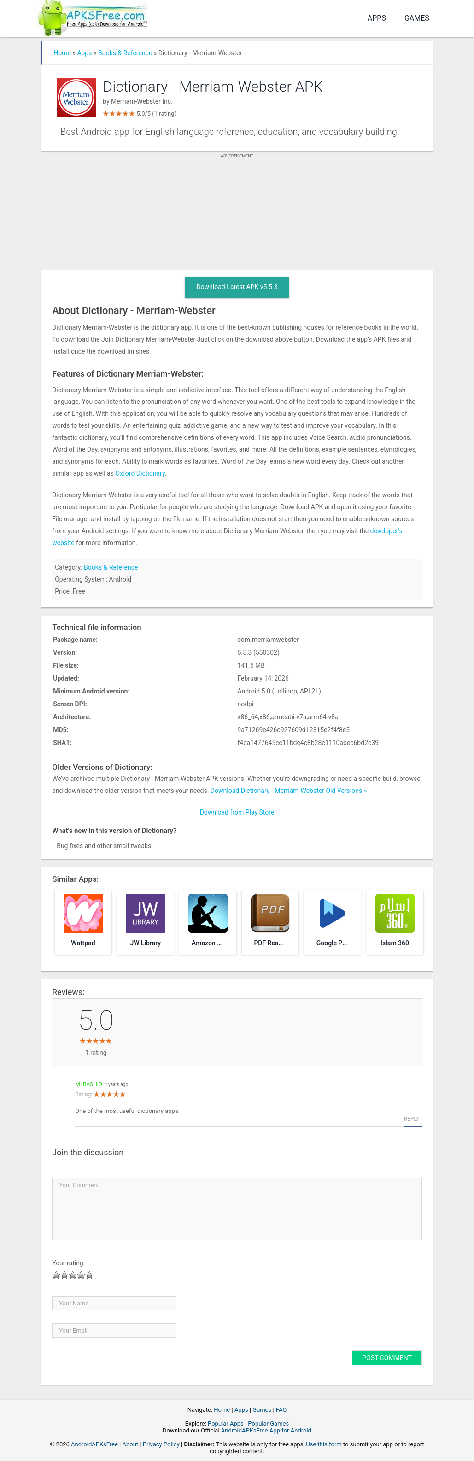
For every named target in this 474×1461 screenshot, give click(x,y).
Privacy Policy (161, 1444)
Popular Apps (226, 1423)
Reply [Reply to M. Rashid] (412, 1119)
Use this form (324, 1444)
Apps (377, 18)
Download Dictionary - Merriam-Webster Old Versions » (289, 790)
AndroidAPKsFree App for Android (266, 1430)
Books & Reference (125, 53)
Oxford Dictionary (139, 473)
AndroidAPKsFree (94, 1444)
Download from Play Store (237, 812)
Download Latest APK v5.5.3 (236, 287)
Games (416, 18)
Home (62, 53)
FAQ (281, 1409)
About (131, 1444)
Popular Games (268, 1423)
